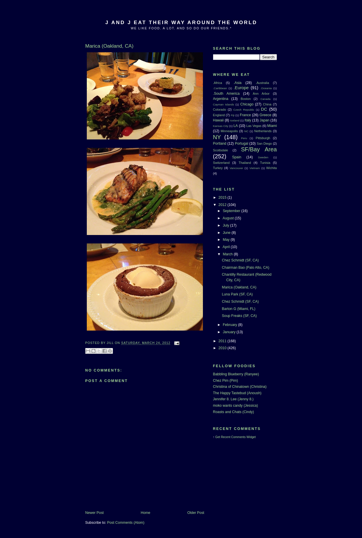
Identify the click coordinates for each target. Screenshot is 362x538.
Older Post (195, 513)
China (267, 104)
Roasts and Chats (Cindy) (233, 412)
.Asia (238, 83)
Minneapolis (229, 131)
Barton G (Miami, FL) (238, 309)
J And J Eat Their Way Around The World (181, 22)
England (219, 115)
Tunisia (265, 162)
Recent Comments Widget (238, 437)
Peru (244, 138)
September (232, 211)
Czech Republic (243, 109)
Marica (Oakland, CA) (239, 287)
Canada (265, 99)
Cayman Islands (223, 104)
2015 (223, 198)
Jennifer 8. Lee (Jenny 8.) (233, 399)
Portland (219, 143)
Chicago (246, 104)
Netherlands (263, 131)
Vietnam (254, 168)
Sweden (263, 157)
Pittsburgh (263, 138)
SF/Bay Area (259, 149)
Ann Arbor (261, 93)
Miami (272, 126)
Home (145, 513)
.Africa (217, 83)
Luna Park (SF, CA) (237, 294)
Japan (264, 120)
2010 (223, 348)
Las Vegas (253, 126)
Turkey (218, 168)
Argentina (220, 99)
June (227, 233)
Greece (265, 115)
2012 (223, 205)
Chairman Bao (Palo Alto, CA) (245, 268)
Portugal (241, 143)
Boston (246, 99)
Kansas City (220, 126)
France (245, 115)
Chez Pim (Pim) (225, 381)
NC (246, 131)
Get (218, 437)
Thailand (245, 162)
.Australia (262, 83)
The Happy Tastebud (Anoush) (237, 393)
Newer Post (94, 513)
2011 (223, 341)
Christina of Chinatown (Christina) (240, 387)
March (228, 254)
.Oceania (266, 88)
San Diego (264, 143)
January (229, 332)
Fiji (233, 115)
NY (217, 137)
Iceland (234, 120)
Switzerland (221, 162)
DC (264, 109)
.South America (226, 94)
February (230, 325)
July (226, 225)
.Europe (241, 87)
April (227, 247)
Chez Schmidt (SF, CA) (240, 260)
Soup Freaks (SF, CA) (239, 316)
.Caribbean (220, 88)
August (229, 218)
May (226, 240)
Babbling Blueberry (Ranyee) (236, 374)
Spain (236, 157)
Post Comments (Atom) (125, 523)
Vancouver (236, 168)
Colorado (219, 109)
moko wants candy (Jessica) (235, 406)
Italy (248, 120)
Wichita (271, 168)
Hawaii (218, 120)
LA (235, 126)
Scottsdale (220, 150)
